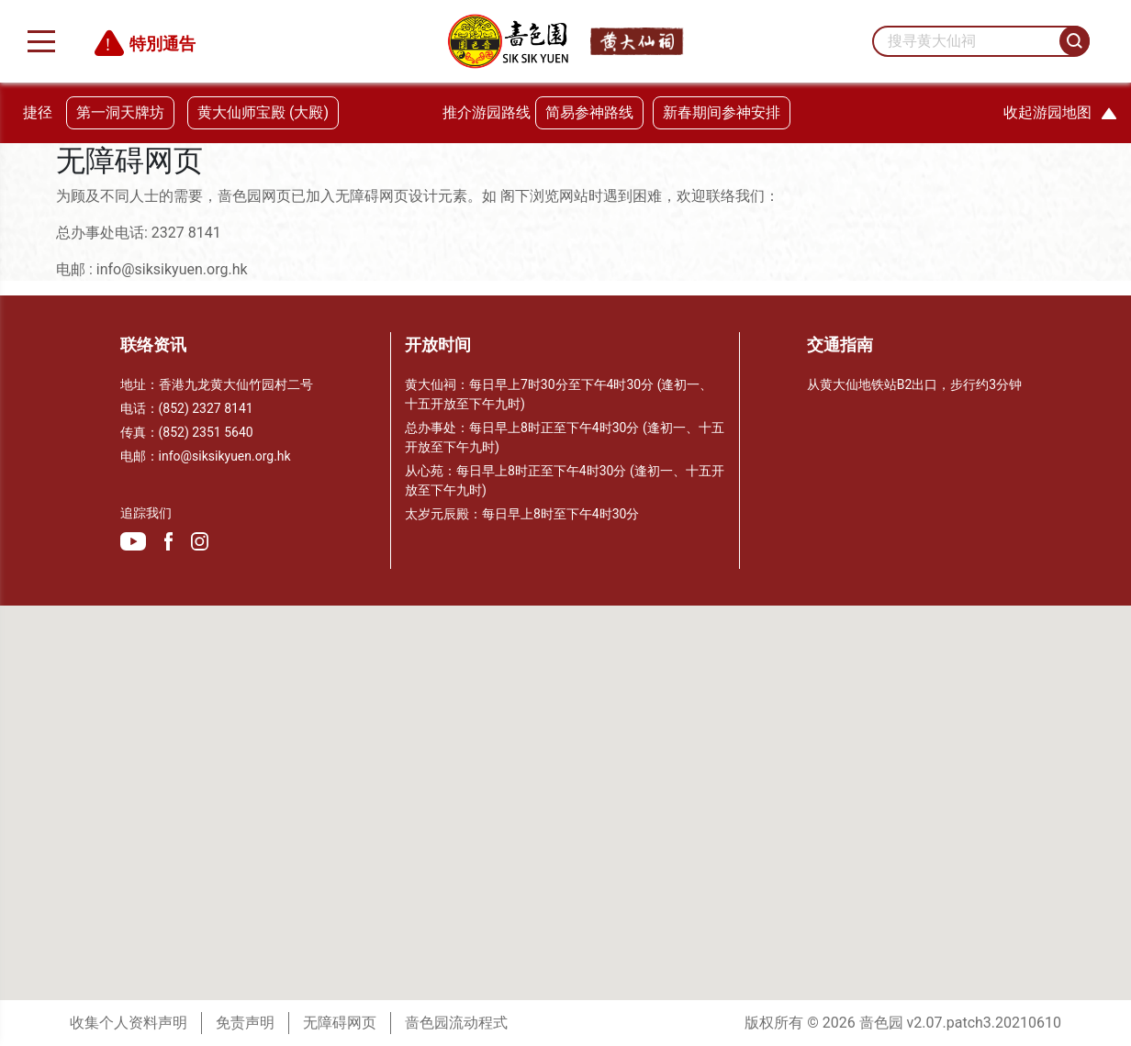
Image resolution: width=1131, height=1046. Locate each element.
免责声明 (245, 1022)
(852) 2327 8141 (206, 408)
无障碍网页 (339, 1022)
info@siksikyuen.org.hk (225, 456)
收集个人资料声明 (128, 1022)
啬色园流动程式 (456, 1022)
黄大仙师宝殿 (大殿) (263, 112)
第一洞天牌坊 (120, 112)
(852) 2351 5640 (206, 432)
